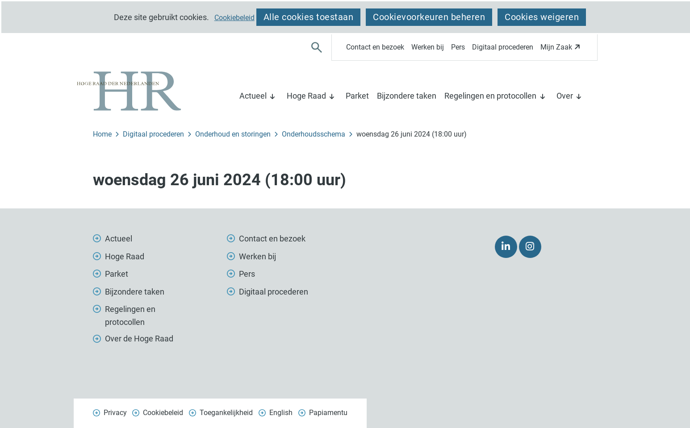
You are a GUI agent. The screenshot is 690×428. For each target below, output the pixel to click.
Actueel (253, 95)
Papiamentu (328, 412)
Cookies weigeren (542, 17)
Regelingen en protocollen (490, 95)
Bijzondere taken (406, 95)
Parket (357, 95)
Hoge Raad (306, 95)
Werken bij (427, 47)
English (281, 412)
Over (564, 95)
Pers (458, 47)
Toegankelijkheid (226, 412)
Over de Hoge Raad (139, 338)
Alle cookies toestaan (308, 17)
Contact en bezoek (375, 47)
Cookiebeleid (234, 18)
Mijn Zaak (561, 49)
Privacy (115, 412)
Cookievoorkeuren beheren (429, 17)
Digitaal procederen (502, 47)
